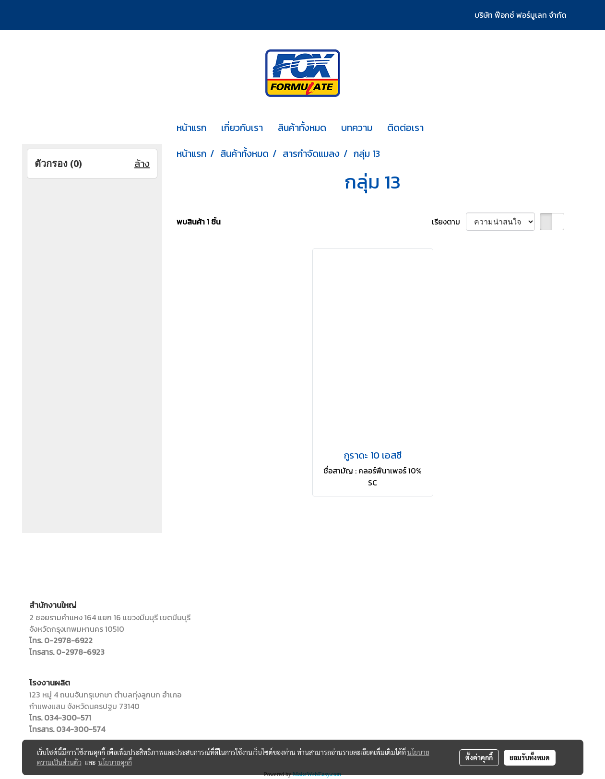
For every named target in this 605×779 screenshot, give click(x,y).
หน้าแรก (191, 127)
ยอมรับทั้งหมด (530, 757)
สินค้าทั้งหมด (302, 127)
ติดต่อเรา (405, 127)
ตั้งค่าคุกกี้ (479, 757)
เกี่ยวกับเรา (242, 127)
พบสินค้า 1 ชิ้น (199, 221)
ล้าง (142, 163)
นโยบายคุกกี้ (115, 762)
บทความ (356, 127)
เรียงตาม (449, 221)
